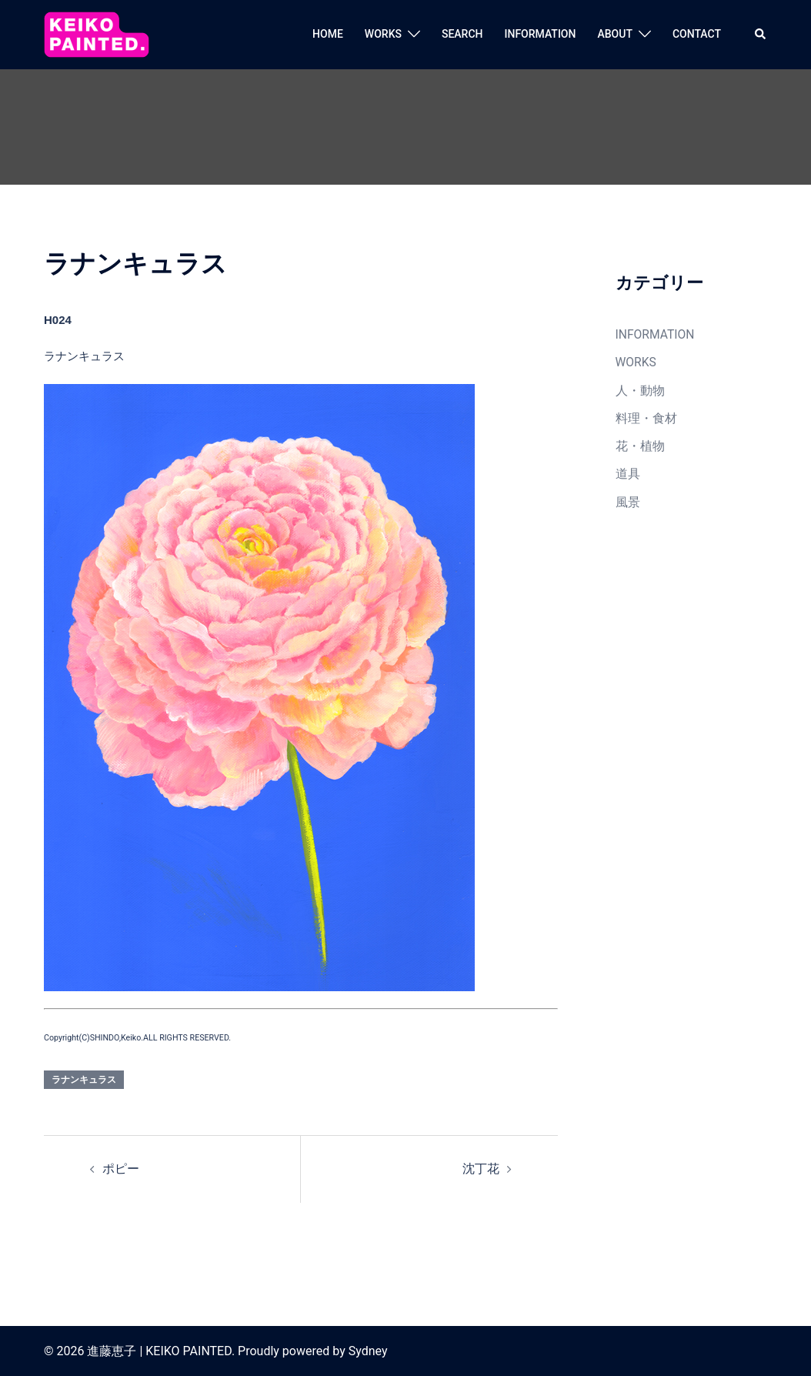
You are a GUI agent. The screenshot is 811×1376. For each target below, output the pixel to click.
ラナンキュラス (84, 1079)
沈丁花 (482, 1168)
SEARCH (462, 34)
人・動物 (639, 388)
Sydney (368, 1350)
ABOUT (614, 34)
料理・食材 (644, 415)
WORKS (383, 34)
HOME (327, 34)
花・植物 (639, 442)
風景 (627, 496)
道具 (627, 469)
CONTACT (696, 34)
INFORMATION (540, 34)
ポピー (119, 1168)
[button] (761, 34)
